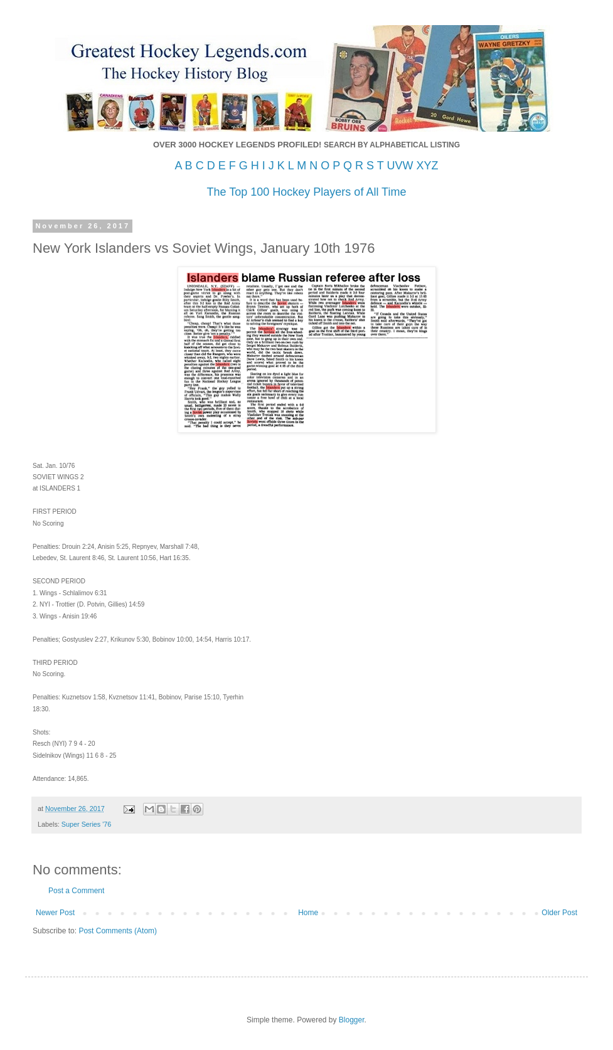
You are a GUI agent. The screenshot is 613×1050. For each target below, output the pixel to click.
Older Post (559, 912)
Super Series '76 (86, 824)
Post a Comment (76, 890)
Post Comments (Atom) (117, 930)
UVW (399, 165)
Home (308, 912)
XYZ (427, 165)
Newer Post (55, 912)
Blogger (352, 1020)
